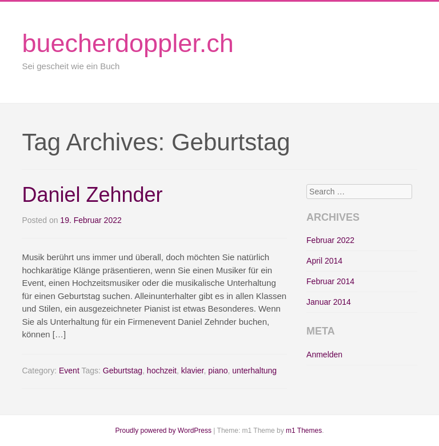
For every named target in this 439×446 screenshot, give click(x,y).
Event (69, 370)
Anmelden (324, 354)
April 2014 (324, 260)
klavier (192, 370)
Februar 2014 (330, 281)
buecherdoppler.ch (127, 43)
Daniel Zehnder (92, 194)
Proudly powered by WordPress (163, 431)
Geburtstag (122, 370)
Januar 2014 (328, 301)
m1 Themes (304, 431)
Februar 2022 (330, 240)
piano (218, 370)
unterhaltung (254, 370)
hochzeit (162, 370)
